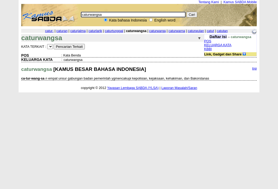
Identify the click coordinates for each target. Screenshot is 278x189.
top (254, 68)
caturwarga (157, 31)
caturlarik (95, 31)
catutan (222, 31)
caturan (62, 31)
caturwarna (177, 31)
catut (210, 31)
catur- (49, 31)
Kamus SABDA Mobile (240, 2)
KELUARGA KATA (217, 45)
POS (207, 41)
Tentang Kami (208, 2)
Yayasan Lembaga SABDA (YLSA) (133, 88)
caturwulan (196, 31)
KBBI (208, 49)
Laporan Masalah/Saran (179, 88)
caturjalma (78, 31)
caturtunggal (114, 31)
